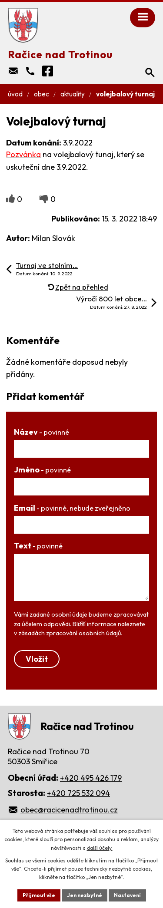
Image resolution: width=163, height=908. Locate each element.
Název (41, 432)
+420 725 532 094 (78, 793)
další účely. (100, 848)
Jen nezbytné (84, 895)
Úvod (15, 94)
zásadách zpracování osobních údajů (69, 633)
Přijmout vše (39, 895)
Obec (41, 94)
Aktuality (72, 94)
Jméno (42, 470)
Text (38, 546)
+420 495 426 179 (91, 778)
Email (72, 508)
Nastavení (127, 895)
